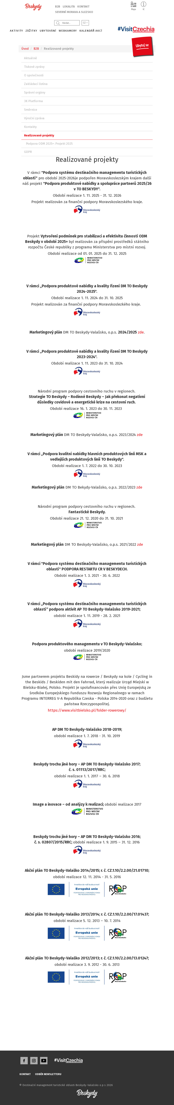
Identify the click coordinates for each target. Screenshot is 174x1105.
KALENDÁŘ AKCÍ (90, 30)
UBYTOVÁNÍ (48, 30)
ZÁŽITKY (31, 30)
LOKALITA (69, 6)
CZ (85, 22)
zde (141, 332)
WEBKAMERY (68, 30)
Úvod (25, 48)
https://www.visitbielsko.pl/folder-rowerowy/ (87, 710)
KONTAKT (83, 6)
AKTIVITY (16, 30)
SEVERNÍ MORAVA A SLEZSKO (74, 12)
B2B (57, 6)
